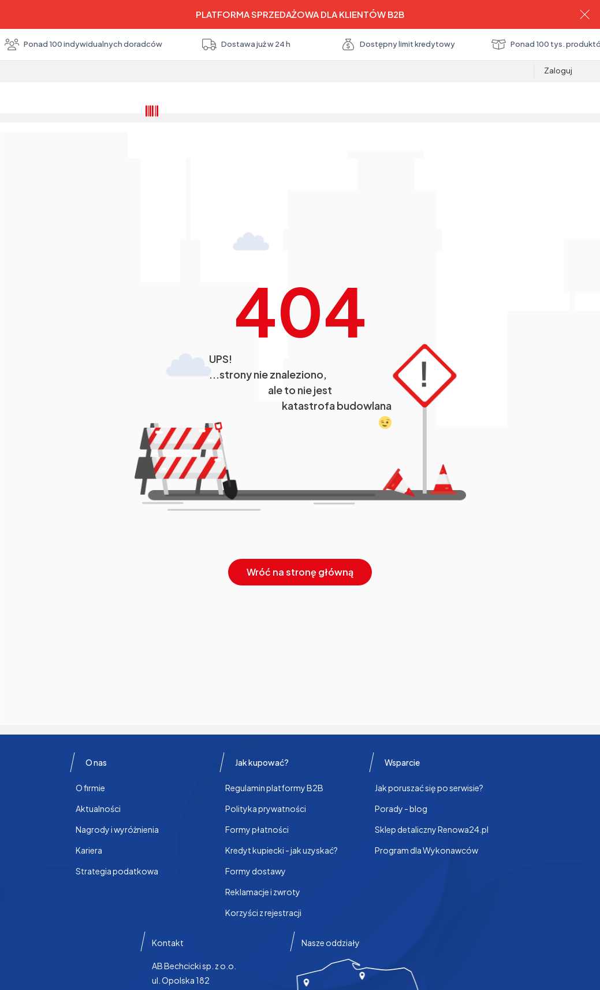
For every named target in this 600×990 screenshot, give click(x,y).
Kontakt (168, 942)
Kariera (89, 850)
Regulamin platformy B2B (274, 788)
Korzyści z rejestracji (263, 912)
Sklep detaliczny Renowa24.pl (432, 829)
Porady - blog (401, 808)
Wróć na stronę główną (300, 572)
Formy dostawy (255, 871)
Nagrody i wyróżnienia (117, 829)
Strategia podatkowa (117, 871)
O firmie (90, 788)
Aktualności (98, 808)
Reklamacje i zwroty (262, 892)
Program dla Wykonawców (426, 850)
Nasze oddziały (330, 942)
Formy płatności (257, 829)
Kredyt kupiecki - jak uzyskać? (281, 850)
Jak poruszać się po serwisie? (429, 788)
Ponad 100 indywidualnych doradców (300, 44)
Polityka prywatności (265, 808)
